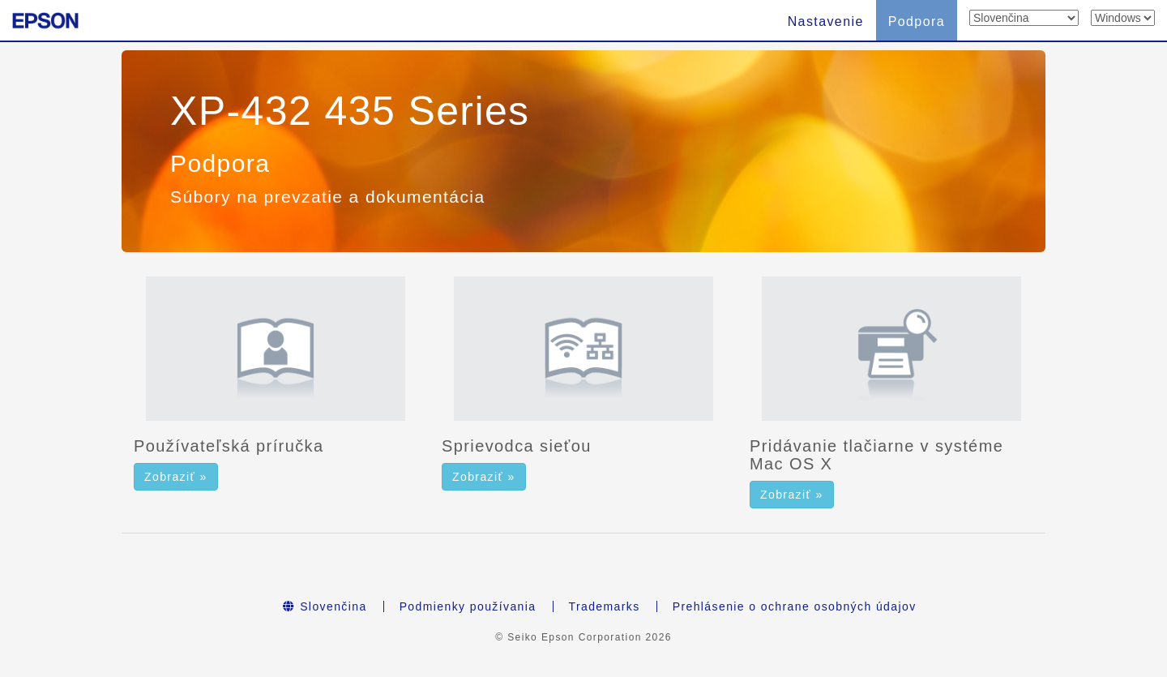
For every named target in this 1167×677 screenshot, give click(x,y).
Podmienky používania (468, 606)
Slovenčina (324, 606)
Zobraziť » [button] (175, 476)
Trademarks (604, 606)
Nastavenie (826, 21)
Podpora (916, 21)
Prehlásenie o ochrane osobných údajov (795, 606)
